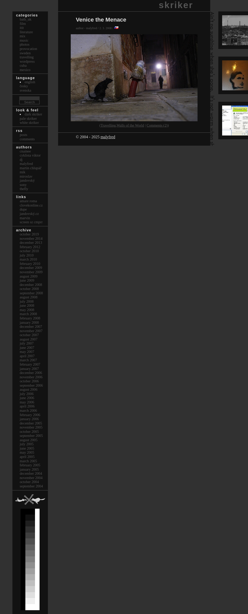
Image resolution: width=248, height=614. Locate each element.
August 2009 (29, 276)
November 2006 (31, 377)
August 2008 (29, 297)
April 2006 (27, 406)
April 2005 (27, 457)
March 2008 (28, 314)
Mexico (25, 70)
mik (22, 172)
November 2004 (31, 478)
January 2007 (29, 369)
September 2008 (31, 293)
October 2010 (29, 251)
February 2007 (30, 364)
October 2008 (29, 289)
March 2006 (28, 410)
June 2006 (27, 398)
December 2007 (31, 327)
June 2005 (27, 448)
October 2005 (29, 432)
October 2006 (29, 381)
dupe (23, 209)
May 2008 (27, 310)
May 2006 (27, 402)
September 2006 (31, 385)
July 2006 (27, 394)
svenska (25, 90)
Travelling (108, 125)
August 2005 (29, 440)
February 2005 (30, 465)
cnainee (25, 151)
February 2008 (30, 318)
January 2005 (29, 469)
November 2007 (31, 331)
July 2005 (27, 444)
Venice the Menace (101, 19)
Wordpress (27, 61)
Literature (26, 32)
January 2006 (29, 419)
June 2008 (27, 305)
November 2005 (31, 427)
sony (23, 185)
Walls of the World (130, 125)
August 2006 (29, 389)
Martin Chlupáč (31, 168)
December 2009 (31, 268)
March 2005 (28, 461)
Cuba (23, 65)
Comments (27, 139)
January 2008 (29, 322)
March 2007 (28, 360)
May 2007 (27, 352)
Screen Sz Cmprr (31, 222)
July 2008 (27, 301)
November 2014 (31, 238)
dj (21, 160)
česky (24, 86)
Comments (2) (157, 125)
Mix (22, 36)
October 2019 (29, 234)
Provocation (28, 49)
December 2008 (31, 285)
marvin (25, 218)
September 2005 (31, 436)
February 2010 (30, 264)
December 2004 (31, 473)
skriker (176, 5)
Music (24, 40)
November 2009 (31, 272)
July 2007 (27, 343)
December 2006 (31, 373)
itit (22, 28)
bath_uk (25, 19)
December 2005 (31, 423)
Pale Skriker (28, 118)
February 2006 (30, 415)
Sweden (25, 53)
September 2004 (31, 486)
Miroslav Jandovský (27, 178)
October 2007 (29, 335)
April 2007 (27, 356)
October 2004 (29, 482)
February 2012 (30, 247)
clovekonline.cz (31, 205)
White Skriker (29, 123)
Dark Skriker (33, 114)
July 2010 (27, 255)
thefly (24, 189)
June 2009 (27, 280)
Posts (23, 135)
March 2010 (28, 259)
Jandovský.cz (29, 214)
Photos (24, 44)
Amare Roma (28, 201)
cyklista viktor (30, 155)
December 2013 (31, 243)
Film (23, 24)
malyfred (107, 137)
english (30, 82)
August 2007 (29, 339)
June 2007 (27, 348)
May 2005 (27, 452)
